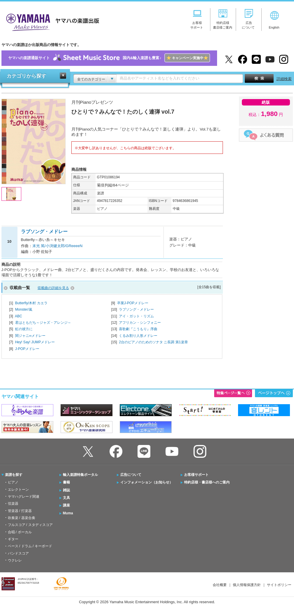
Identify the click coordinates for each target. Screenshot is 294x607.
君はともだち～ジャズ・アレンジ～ (43, 323)
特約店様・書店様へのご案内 (207, 482)
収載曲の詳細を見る (53, 288)
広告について (130, 475)
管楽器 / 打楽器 (20, 511)
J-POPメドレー (27, 349)
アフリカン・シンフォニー (140, 323)
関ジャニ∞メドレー (30, 336)
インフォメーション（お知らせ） (146, 482)
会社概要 (220, 585)
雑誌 (66, 490)
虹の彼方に (24, 329)
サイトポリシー (279, 585)
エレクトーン (18, 490)
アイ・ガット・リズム (136, 316)
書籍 (66, 482)
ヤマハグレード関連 (23, 497)
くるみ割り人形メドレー (138, 336)
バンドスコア (18, 553)
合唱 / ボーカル (20, 532)
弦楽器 (13, 504)
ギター (13, 539)
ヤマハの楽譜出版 (51, 21)
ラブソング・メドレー (136, 309)
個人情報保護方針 (247, 585)
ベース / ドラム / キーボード (30, 546)
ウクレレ (15, 560)
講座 (66, 505)
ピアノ (13, 482)
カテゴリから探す (26, 76)
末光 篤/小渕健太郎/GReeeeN (57, 246)
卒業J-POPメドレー (133, 303)
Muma (68, 513)
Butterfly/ (31, 303)
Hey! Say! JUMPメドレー (35, 342)
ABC (18, 316)
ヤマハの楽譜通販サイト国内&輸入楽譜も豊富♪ (109, 58)
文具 (66, 498)
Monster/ (23, 309)
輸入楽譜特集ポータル (80, 475)
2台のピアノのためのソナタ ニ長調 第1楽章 (153, 342)
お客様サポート (196, 475)
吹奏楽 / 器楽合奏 (21, 518)
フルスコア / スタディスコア (30, 525)
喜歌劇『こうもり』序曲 (138, 329)
